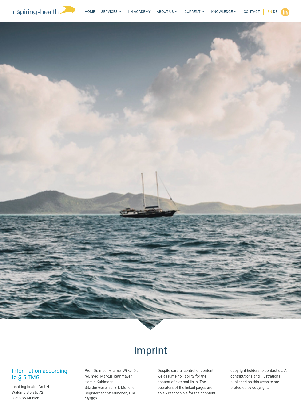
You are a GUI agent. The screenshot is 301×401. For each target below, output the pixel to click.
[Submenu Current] (203, 12)
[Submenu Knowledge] (235, 12)
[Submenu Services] (120, 12)
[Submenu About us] (176, 12)
